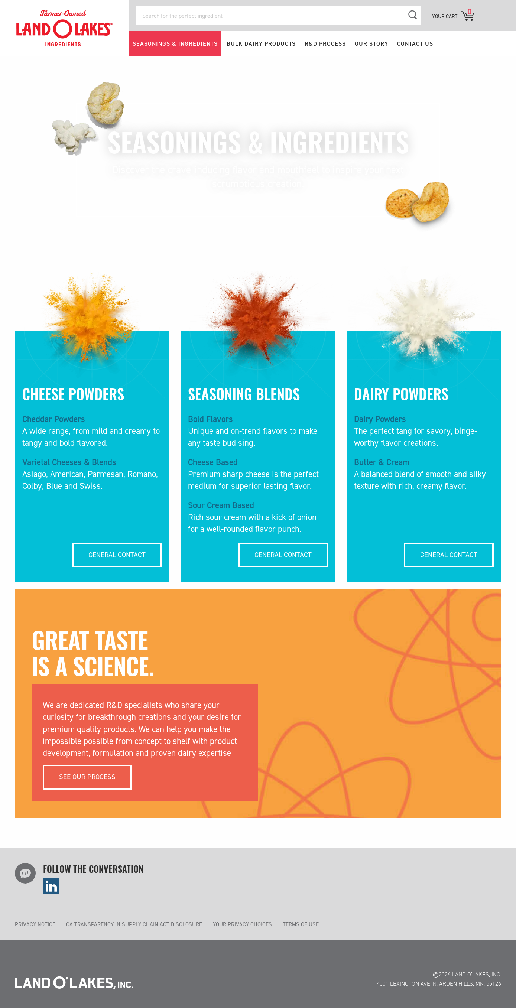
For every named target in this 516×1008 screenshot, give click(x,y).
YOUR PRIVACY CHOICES (242, 924)
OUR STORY (371, 44)
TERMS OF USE (301, 924)
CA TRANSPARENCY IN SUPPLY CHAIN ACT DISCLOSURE (134, 924)
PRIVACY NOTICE (35, 924)
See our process (87, 776)
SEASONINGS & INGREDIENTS (175, 44)
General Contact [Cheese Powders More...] (117, 554)
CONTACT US (415, 44)
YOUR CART (444, 16)
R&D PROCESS (325, 44)
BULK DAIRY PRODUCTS (261, 44)
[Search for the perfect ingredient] (278, 15)
